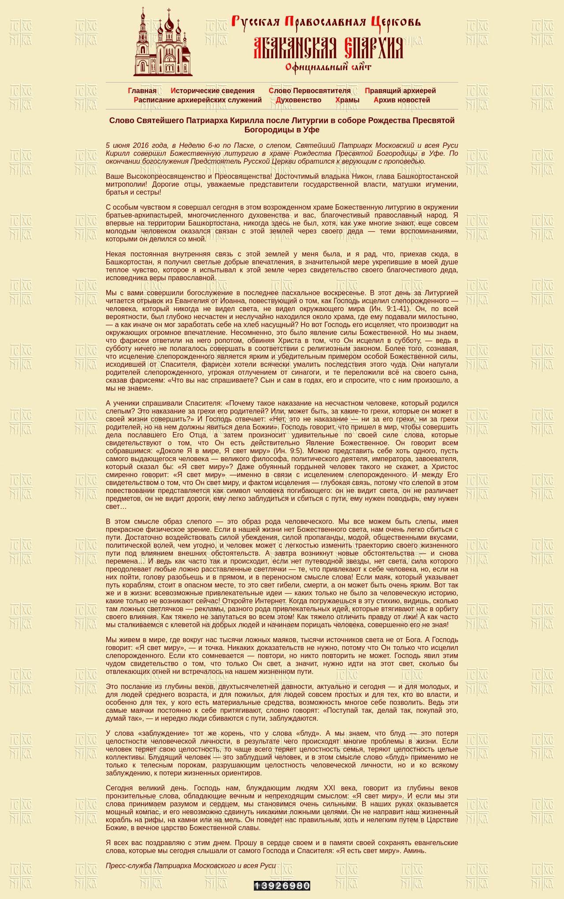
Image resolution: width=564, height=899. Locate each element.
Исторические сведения (213, 90)
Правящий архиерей (400, 90)
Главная (142, 90)
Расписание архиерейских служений (198, 100)
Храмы (347, 100)
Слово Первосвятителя (310, 90)
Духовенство (298, 100)
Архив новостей (402, 100)
